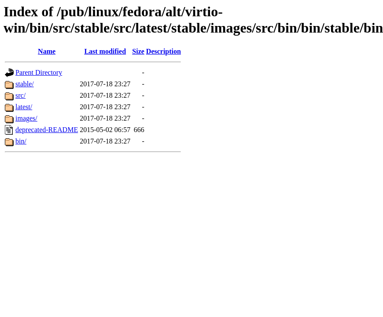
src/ (20, 95)
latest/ (23, 107)
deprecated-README (46, 129)
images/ (26, 118)
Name (46, 51)
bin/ (20, 141)
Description (163, 51)
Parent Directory (38, 72)
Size (138, 51)
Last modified (105, 51)
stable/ (24, 84)
